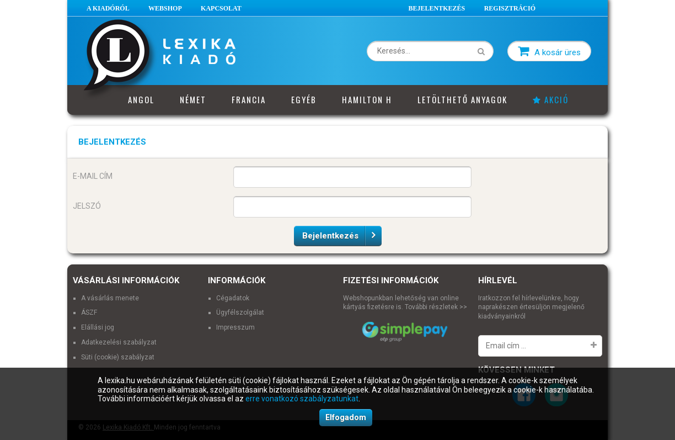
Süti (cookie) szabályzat (117, 357)
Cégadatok (232, 298)
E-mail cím (93, 176)
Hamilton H (367, 99)
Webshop (165, 8)
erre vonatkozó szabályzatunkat (301, 398)
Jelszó (87, 206)
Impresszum (235, 327)
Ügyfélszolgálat (240, 312)
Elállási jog (97, 327)
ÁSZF (89, 312)
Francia (249, 99)
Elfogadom (345, 417)
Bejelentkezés (437, 8)
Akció (551, 99)
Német (193, 99)
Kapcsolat (221, 8)
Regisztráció (509, 8)
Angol (141, 99)
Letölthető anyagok (462, 99)
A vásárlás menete (110, 298)
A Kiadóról (108, 8)
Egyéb (304, 99)
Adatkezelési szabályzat (119, 342)
